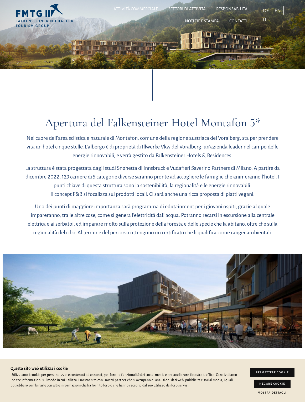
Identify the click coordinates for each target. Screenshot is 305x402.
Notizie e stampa (202, 21)
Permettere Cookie (272, 372)
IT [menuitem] (265, 19)
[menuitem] (266, 10)
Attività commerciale (135, 9)
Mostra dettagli (272, 392)
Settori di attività (187, 9)
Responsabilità (231, 9)
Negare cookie (272, 383)
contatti (238, 21)
